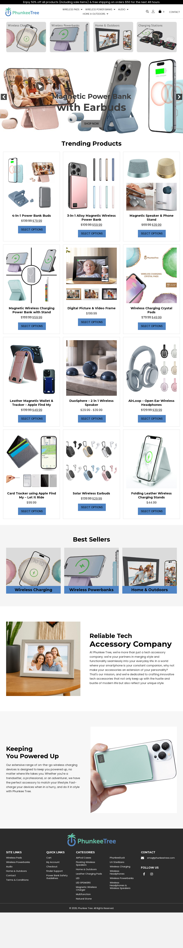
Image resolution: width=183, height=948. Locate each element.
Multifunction (83, 894)
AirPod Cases (83, 857)
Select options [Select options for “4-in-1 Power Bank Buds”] (32, 230)
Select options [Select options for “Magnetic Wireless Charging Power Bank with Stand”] (32, 326)
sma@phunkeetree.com (161, 858)
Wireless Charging (120, 866)
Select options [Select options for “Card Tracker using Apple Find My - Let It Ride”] (32, 511)
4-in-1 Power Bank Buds (31, 216)
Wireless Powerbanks (18, 862)
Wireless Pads (14, 857)
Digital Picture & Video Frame (91, 308)
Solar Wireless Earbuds (91, 493)
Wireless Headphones (117, 872)
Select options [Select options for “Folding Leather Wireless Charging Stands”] (152, 511)
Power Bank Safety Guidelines (57, 877)
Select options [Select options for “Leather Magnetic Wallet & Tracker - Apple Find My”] (32, 419)
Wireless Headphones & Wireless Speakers (120, 885)
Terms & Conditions (17, 880)
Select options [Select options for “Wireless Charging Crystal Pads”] (152, 326)
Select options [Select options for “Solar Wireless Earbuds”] (92, 507)
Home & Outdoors (16, 871)
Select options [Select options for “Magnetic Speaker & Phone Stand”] (152, 234)
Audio (9, 866)
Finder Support (54, 871)
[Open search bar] (147, 10)
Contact (11, 875)
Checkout (51, 866)
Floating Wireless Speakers (85, 864)
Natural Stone (84, 898)
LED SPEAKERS (83, 882)
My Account (53, 862)
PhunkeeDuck (117, 857)
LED (77, 878)
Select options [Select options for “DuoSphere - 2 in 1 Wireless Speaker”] (92, 419)
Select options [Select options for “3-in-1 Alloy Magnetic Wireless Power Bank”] (92, 234)
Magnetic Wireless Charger (86, 889)
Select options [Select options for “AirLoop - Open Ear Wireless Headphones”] (152, 419)
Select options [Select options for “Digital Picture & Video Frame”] (92, 322)
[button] (4, 97)
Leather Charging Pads (89, 873)
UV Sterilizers (117, 862)
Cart (49, 857)
